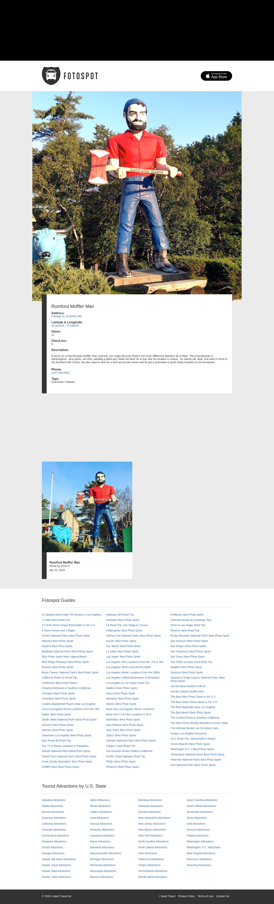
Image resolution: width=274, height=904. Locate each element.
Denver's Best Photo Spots (58, 724)
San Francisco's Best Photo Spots (190, 651)
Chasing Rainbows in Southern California (66, 688)
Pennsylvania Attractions (152, 871)
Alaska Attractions (52, 805)
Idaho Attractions (100, 800)
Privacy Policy (186, 896)
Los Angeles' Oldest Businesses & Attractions (133, 677)
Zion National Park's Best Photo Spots (193, 764)
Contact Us (222, 896)
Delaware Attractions (54, 841)
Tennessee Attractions (200, 811)
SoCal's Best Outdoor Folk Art (188, 686)
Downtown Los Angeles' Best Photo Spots (66, 735)
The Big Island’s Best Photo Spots (190, 712)
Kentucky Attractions (102, 829)
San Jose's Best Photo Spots (187, 656)
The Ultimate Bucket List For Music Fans (194, 728)
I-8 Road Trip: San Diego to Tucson (127, 625)
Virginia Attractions (198, 835)
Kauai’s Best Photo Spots (121, 640)
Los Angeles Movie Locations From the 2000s (133, 672)
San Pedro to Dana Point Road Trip (191, 661)
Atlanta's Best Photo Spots (57, 640)
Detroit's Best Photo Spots (57, 730)
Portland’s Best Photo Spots (187, 614)
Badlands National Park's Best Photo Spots (67, 651)
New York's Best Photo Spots (123, 730)
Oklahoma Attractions (151, 859)
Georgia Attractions (53, 853)
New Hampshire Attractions (154, 817)
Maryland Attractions (102, 847)
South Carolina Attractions (202, 800)
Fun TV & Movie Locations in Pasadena (65, 745)
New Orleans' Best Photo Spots (124, 724)
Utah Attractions (196, 823)
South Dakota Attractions (201, 805)
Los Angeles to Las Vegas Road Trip (127, 682)
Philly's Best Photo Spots (121, 761)
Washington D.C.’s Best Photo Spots (192, 749)
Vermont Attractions (198, 829)
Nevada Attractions (149, 811)
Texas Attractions (197, 817)
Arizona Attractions (53, 811)
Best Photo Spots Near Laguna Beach (64, 656)
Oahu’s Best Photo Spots (121, 735)
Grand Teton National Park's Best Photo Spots (69, 756)
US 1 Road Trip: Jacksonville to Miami (192, 738)
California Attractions (54, 823)
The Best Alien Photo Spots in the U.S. (193, 696)
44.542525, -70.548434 (65, 325)
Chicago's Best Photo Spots (58, 693)
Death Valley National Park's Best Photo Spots (69, 719)
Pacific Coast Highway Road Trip (125, 756)
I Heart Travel (167, 896)
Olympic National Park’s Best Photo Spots (131, 740)
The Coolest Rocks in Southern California (194, 717)
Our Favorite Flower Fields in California (129, 751)
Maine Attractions (100, 841)
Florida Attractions (52, 847)
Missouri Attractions (101, 876)
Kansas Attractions (101, 823)
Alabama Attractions (54, 800)
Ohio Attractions (147, 853)
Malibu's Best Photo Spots (121, 688)
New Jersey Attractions (151, 823)
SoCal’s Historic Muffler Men (187, 691)
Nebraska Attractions (150, 805)
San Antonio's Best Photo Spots (189, 640)
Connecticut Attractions (55, 835)
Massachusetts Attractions (105, 853)
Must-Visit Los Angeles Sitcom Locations (130, 709)
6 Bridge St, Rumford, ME (66, 316)
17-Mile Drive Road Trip (56, 619)
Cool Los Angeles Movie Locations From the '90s (71, 709)
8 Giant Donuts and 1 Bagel (58, 630)
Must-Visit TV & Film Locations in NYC (128, 714)
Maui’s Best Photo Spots (120, 693)
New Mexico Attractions (152, 829)
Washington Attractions (200, 841)
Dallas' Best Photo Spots (56, 714)
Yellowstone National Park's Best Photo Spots (197, 754)
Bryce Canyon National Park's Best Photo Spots (70, 672)
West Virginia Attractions (201, 853)
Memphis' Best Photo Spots (122, 698)
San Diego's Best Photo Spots (188, 646)
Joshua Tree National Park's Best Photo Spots (133, 635)
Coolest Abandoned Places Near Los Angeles (69, 703)
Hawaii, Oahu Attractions (56, 876)
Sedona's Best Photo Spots (186, 672)
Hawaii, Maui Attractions (56, 871)
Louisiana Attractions (102, 835)
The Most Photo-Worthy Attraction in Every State (199, 722)
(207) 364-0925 (60, 372)
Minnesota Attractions (103, 865)
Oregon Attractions (149, 865)
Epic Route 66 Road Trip (56, 740)
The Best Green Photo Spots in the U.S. (194, 702)
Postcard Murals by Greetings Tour (190, 619)
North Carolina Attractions (153, 841)
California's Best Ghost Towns (59, 682)
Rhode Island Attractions (152, 876)
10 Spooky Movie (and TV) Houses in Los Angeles (71, 614)
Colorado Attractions (54, 829)
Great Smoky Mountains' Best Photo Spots (67, 761)
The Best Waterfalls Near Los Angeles (192, 707)
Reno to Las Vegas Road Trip (187, 625)
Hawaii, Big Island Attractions (59, 859)
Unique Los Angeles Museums (188, 733)
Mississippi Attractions (103, 871)
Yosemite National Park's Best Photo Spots (195, 759)
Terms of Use (205, 896)
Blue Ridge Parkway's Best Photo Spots (65, 661)
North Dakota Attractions (152, 847)
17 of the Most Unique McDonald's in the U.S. (69, 625)
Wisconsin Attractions (199, 859)
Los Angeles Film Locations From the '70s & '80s (135, 661)
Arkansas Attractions (54, 817)
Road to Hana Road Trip (184, 630)
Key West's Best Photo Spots (123, 646)
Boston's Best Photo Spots (57, 667)
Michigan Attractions (102, 859)
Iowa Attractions (99, 817)
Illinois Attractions (100, 805)
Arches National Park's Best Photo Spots (66, 635)
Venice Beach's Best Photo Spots (190, 743)
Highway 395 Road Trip (120, 614)
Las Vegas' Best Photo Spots (123, 656)
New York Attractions (150, 835)
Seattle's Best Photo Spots (186, 667)
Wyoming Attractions (199, 865)
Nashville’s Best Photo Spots (123, 719)
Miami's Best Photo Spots (121, 703)
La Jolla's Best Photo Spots (122, 651)
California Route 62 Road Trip (59, 677)
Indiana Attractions (101, 811)
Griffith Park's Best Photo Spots (60, 766)
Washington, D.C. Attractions (204, 847)
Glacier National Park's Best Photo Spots (66, 751)
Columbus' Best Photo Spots (59, 698)
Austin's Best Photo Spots (57, 646)
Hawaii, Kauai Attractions (56, 865)
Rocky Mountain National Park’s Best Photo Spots (199, 635)
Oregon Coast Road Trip (120, 745)
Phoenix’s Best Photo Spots (122, 766)
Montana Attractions (150, 800)
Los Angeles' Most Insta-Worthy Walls (128, 667)
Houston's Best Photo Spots (122, 619)
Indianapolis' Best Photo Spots (124, 630)
